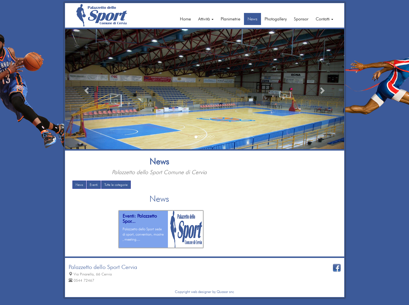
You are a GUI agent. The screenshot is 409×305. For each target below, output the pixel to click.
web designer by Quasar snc (212, 291)
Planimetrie (230, 18)
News (252, 18)
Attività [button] (205, 18)
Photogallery (276, 18)
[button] (86, 89)
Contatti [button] (324, 18)
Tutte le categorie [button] (116, 185)
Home (185, 18)
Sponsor (301, 18)
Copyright (182, 291)
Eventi (94, 185)
